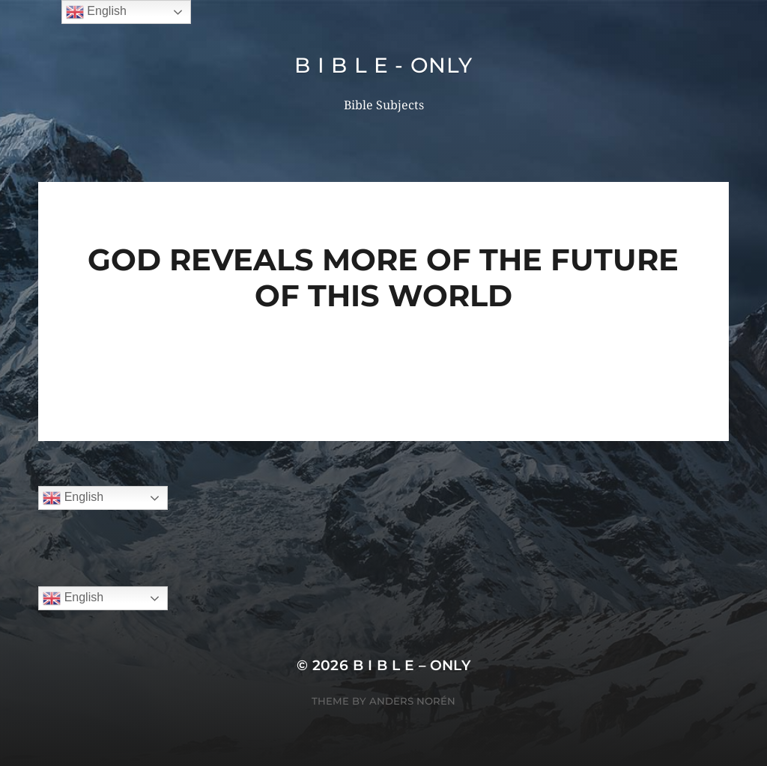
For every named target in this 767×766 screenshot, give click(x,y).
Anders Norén (412, 701)
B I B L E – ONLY (412, 665)
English (73, 498)
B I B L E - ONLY (383, 65)
